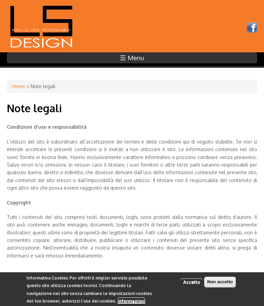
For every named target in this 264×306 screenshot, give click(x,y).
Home (18, 86)
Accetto (191, 283)
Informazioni (131, 302)
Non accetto (220, 283)
